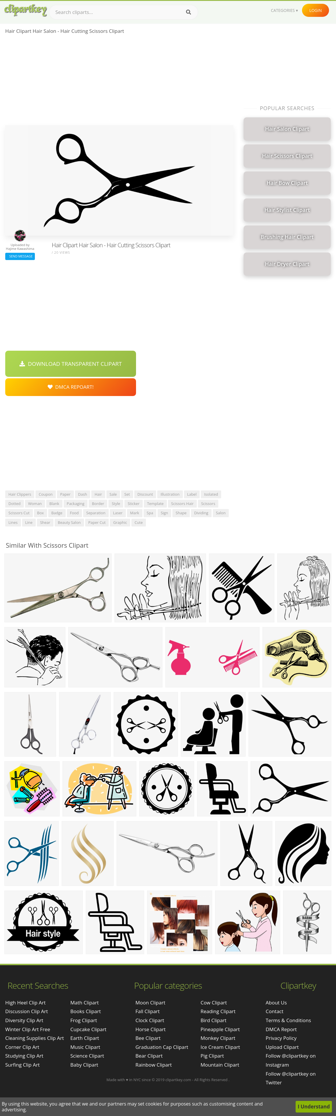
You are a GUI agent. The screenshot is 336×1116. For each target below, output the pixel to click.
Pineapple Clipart (220, 1029)
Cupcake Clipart (88, 1029)
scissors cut (19, 512)
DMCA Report (281, 1029)
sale (113, 494)
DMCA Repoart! (71, 387)
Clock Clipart (149, 1020)
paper (65, 494)
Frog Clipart (83, 1020)
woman (35, 503)
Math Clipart (84, 1002)
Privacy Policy (281, 1038)
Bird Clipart (213, 1020)
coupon (46, 494)
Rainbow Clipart (153, 1064)
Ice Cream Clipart (220, 1047)
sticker (134, 503)
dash (82, 494)
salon (221, 512)
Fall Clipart (147, 1011)
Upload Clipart (282, 1047)
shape (181, 512)
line (29, 522)
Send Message (20, 256)
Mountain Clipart (220, 1064)
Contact (274, 1011)
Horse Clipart (150, 1029)
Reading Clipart (218, 1011)
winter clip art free (27, 1029)
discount (145, 494)
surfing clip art (22, 1064)
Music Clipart (85, 1047)
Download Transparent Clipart (70, 364)
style (116, 503)
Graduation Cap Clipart (161, 1047)
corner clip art (22, 1047)
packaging (76, 503)
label (192, 494)
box (40, 512)
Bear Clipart (148, 1055)
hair (98, 494)
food (74, 512)
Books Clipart (85, 1011)
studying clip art (24, 1055)
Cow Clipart (214, 1002)
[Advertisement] (119, 81)
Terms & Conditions (288, 1020)
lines (13, 522)
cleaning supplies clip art (34, 1038)
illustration (169, 494)
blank (54, 503)
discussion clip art (26, 1011)
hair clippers (19, 494)
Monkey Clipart (218, 1038)
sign (164, 512)
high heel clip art (25, 1002)
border (98, 503)
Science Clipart (87, 1055)
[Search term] (123, 12)
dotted (14, 503)
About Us (276, 1002)
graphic (120, 522)
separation (96, 512)
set (127, 494)
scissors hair (182, 503)
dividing (201, 512)
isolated (211, 494)
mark (134, 512)
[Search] (188, 12)
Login (315, 10)
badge (56, 512)
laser (118, 512)
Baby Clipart (84, 1064)
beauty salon (69, 522)
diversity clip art (24, 1020)
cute (139, 522)
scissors (208, 503)
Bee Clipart (148, 1038)
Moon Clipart (150, 1002)
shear (45, 522)
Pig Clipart (212, 1055)
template (155, 503)
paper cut (97, 522)
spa (150, 512)
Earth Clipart (84, 1038)
